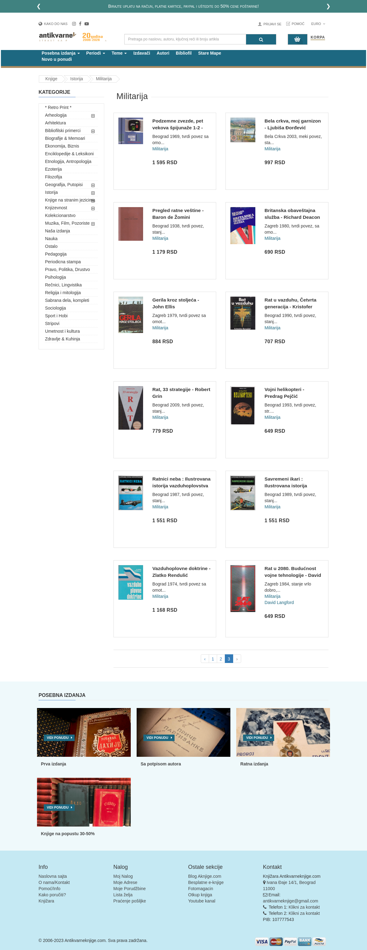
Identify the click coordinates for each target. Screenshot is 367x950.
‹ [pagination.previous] (205, 658)
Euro (318, 24)
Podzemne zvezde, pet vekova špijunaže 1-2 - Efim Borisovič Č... (177, 127)
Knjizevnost (56, 207)
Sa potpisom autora (161, 763)
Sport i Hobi (56, 315)
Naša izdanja (57, 230)
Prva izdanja (53, 763)
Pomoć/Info (49, 888)
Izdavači (141, 53)
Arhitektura (55, 122)
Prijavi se (272, 24)
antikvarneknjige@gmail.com (290, 900)
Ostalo (51, 246)
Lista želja (123, 894)
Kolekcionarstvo (60, 215)
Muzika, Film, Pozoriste (67, 223)
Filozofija (53, 176)
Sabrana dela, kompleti (67, 300)
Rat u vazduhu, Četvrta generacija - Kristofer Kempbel (290, 306)
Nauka (51, 238)
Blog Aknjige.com (204, 876)
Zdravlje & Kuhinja (62, 338)
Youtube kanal (201, 900)
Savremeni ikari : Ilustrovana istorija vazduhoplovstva (286, 485)
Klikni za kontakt (304, 907)
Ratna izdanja (254, 763)
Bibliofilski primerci (62, 130)
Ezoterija (53, 169)
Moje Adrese (125, 882)
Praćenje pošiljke (129, 900)
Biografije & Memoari (65, 138)
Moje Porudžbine (129, 888)
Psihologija (55, 277)
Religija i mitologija (63, 292)
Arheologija (56, 115)
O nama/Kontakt (54, 882)
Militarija (160, 148)
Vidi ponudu (58, 738)
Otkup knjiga (200, 894)
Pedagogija (56, 254)
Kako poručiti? (52, 894)
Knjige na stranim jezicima (70, 200)
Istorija (51, 192)
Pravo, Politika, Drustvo (67, 269)
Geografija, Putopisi (64, 184)
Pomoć (298, 24)
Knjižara (46, 900)
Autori (163, 53)
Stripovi (52, 323)
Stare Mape (209, 53)
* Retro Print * (58, 107)
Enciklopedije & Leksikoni (69, 153)
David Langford (279, 602)
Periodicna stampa (63, 261)
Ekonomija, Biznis (62, 146)
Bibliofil (184, 53)
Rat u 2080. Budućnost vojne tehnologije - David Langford (293, 575)
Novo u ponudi (57, 59)
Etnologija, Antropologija (68, 161)
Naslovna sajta (53, 876)
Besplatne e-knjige (206, 882)
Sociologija (55, 308)
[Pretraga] (261, 39)
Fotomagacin (200, 888)
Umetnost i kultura (62, 331)
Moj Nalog (123, 876)
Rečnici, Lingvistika (63, 284)
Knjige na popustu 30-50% (68, 833)
